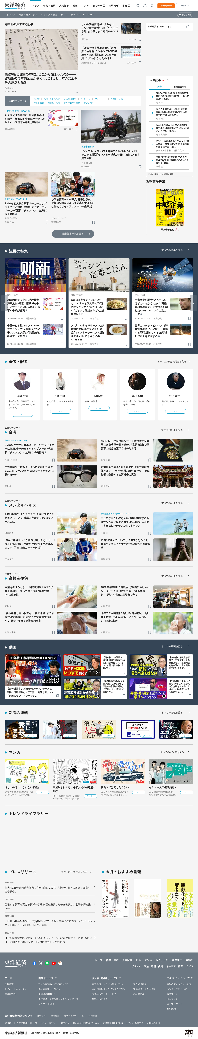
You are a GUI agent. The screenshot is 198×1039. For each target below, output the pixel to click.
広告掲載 (92, 1016)
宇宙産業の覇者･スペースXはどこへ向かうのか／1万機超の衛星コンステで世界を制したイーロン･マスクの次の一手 (151, 307)
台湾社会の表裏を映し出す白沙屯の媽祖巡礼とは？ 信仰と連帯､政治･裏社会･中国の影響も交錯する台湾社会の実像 (125, 471)
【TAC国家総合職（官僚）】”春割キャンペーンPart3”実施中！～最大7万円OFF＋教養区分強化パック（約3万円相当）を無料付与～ (48, 940)
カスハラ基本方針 (135, 1023)
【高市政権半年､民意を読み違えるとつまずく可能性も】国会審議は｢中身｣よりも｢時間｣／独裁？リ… (113, 686)
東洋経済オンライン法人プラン (107, 984)
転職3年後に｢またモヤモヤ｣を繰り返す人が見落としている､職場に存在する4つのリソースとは (29, 518)
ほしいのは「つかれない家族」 (22, 787)
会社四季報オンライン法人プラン (108, 989)
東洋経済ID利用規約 (113, 1023)
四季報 (112, 5)
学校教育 (9, 984)
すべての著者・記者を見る (172, 361)
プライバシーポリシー (46, 1023)
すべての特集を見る (172, 250)
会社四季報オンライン (49, 989)
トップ (35, 5)
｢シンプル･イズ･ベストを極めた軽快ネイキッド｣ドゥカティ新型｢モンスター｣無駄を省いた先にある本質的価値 (110, 155)
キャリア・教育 (49, 14)
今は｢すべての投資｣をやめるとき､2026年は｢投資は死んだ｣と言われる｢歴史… (172, 160)
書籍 (124, 5)
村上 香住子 (175, 396)
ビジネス (11, 14)
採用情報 (55, 1016)
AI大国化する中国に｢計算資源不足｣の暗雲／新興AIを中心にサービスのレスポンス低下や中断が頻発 (25, 119)
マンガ (85, 5)
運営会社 (41, 1016)
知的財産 (65, 1023)
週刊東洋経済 (155, 181)
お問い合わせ (153, 1023)
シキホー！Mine (46, 1003)
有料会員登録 (166, 6)
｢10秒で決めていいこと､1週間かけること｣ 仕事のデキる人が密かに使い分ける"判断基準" (125, 544)
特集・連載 (49, 5)
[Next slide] (193, 303)
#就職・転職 (54, 103)
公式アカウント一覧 (74, 1016)
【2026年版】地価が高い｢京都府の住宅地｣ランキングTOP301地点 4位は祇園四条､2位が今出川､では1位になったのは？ (99, 53)
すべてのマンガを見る (172, 752)
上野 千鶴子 (60, 396)
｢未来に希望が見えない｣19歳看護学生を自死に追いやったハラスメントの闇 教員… (172, 128)
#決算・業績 (116, 99)
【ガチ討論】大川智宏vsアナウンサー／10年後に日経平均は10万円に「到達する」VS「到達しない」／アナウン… (30, 692)
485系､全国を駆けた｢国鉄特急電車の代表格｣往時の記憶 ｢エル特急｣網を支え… (172, 96)
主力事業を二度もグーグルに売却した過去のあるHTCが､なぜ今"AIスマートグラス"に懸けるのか (29, 471)
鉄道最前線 (10, 994)
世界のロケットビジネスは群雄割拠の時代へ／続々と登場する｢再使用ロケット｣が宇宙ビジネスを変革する (151, 330)
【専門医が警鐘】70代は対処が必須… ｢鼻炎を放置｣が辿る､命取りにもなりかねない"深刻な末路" (125, 617)
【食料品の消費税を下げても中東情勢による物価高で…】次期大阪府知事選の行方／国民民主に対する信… (179, 662)
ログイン (185, 6)
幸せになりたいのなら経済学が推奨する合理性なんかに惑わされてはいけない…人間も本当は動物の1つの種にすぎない (125, 522)
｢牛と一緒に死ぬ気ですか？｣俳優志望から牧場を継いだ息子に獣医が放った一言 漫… (172, 144)
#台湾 (37, 99)
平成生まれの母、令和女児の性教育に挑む (74, 789)
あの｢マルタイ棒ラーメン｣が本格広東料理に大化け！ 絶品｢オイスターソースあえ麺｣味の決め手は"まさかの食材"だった (87, 332)
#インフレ (85, 99)
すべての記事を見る (172, 429)
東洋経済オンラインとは (160, 26)
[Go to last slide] (4, 303)
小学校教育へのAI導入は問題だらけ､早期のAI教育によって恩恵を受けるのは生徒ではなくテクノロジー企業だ (72, 203)
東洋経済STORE (46, 994)
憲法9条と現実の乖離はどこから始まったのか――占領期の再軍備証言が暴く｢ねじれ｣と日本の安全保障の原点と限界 (41, 78)
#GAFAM (88, 103)
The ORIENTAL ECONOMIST (53, 984)
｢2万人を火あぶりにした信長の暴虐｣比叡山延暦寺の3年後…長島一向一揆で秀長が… (171, 112)
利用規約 (171, 1008)
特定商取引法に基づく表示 (86, 1023)
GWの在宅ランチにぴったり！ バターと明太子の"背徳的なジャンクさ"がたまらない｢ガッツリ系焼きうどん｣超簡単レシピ (87, 307)
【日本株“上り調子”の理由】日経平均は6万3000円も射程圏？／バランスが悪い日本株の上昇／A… (114, 662)
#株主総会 (39, 103)
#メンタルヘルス (52, 99)
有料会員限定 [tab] (180, 87)
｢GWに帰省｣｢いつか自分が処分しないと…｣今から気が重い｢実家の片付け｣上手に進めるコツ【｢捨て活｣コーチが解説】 (30, 544)
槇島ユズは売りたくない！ (116, 787)
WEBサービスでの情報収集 (18, 1023)
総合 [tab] (159, 86)
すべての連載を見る (172, 712)
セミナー (97, 5)
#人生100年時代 (72, 103)
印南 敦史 (99, 396)
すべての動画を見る (172, 646)
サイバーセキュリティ (16, 989)
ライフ (64, 14)
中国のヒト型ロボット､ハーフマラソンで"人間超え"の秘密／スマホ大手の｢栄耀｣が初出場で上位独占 (23, 330)
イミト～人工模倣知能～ (163, 787)
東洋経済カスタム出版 (144, 989)
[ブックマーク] (77, 91)
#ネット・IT (100, 99)
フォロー (22, 414)
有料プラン (172, 994)
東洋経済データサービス (104, 994)
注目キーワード (16, 101)
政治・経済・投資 (28, 14)
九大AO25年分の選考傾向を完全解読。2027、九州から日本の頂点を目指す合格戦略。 (47, 889)
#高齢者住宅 (70, 99)
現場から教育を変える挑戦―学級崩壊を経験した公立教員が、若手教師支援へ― (48, 906)
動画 (75, 5)
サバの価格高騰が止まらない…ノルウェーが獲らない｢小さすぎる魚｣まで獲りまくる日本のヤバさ (99, 29)
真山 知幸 (137, 396)
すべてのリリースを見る (74, 871)
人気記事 (64, 5)
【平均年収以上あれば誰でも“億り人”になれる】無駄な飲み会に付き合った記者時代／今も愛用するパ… (179, 686)
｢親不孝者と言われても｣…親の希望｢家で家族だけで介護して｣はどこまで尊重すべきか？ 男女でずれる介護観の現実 (29, 617)
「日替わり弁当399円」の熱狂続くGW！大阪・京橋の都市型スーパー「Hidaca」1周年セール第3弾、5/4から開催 (48, 923)
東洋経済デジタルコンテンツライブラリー (59, 999)
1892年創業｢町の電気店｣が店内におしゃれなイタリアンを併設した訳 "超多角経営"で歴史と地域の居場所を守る (125, 591)
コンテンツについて (177, 989)
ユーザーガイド (174, 1003)
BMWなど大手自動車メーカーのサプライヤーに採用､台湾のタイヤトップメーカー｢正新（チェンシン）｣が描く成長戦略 (26, 208)
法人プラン (172, 999)
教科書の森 (138, 994)
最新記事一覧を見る (73, 233)
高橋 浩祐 (22, 396)
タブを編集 (186, 15)
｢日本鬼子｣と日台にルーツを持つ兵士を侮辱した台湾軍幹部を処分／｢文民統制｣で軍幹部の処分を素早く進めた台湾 (125, 445)
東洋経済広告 (140, 984)
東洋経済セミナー (101, 999)
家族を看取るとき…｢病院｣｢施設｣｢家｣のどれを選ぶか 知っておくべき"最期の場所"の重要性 (29, 591)
